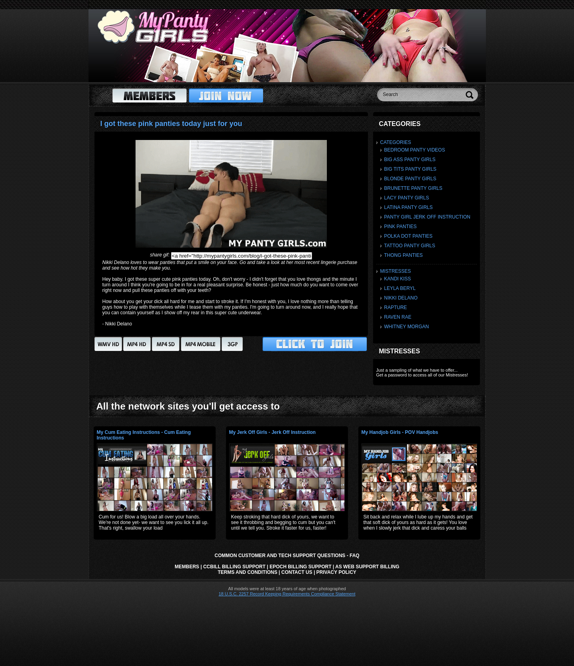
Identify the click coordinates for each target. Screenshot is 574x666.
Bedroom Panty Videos (414, 150)
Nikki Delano (401, 298)
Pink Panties (400, 226)
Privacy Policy (336, 572)
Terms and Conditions (247, 572)
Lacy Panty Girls (406, 198)
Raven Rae (397, 317)
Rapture (395, 307)
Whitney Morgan (406, 326)
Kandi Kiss (397, 279)
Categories (395, 142)
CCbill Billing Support (234, 566)
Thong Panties (403, 255)
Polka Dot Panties (408, 236)
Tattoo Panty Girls (409, 245)
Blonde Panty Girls (410, 178)
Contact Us (297, 572)
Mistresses (395, 271)
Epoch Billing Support (300, 566)
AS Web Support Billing (367, 566)
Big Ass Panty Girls (410, 159)
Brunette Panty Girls (413, 188)
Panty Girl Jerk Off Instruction (427, 217)
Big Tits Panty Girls (410, 169)
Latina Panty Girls (408, 207)
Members (187, 566)
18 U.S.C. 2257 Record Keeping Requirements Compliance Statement (286, 593)
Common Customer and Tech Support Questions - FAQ (286, 555)
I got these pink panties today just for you (171, 124)
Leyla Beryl (400, 288)
